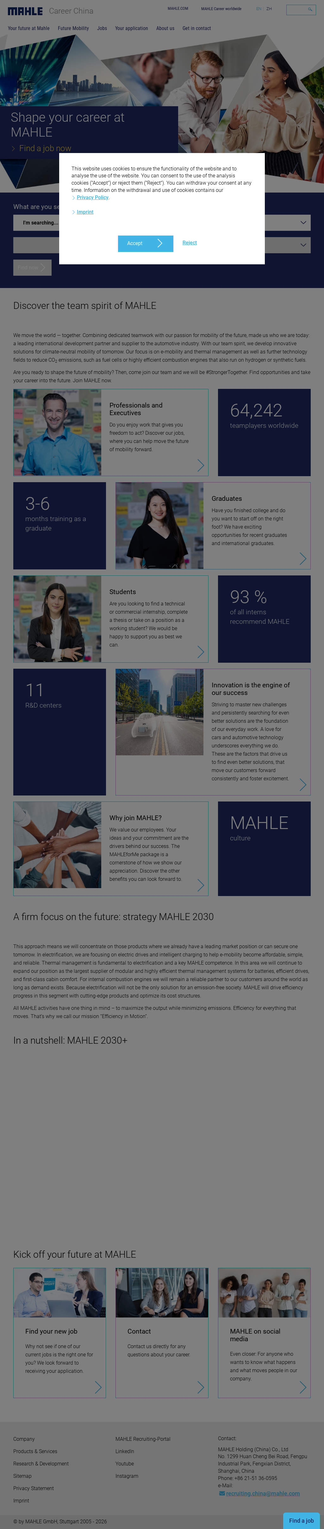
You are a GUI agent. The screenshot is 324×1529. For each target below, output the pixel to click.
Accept (134, 243)
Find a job (301, 1520)
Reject (190, 243)
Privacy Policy (93, 197)
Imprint (85, 212)
